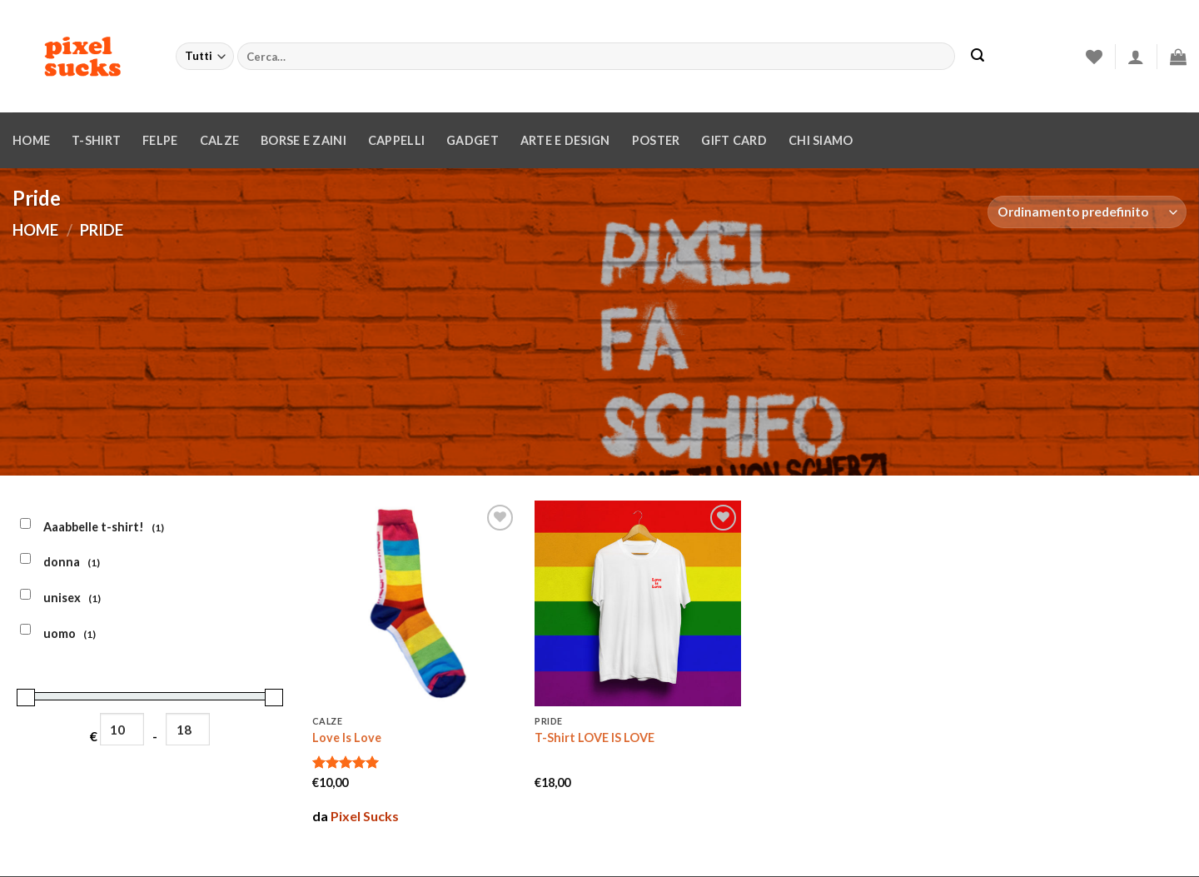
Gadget (472, 140)
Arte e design (565, 140)
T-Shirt (96, 140)
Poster (656, 140)
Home (31, 140)
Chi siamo (821, 140)
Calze (219, 140)
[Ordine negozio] (1087, 212)
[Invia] (977, 56)
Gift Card (734, 140)
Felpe (159, 140)
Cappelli (396, 140)
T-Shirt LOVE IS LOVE (594, 737)
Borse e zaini (303, 140)
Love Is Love (346, 737)
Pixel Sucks (365, 816)
